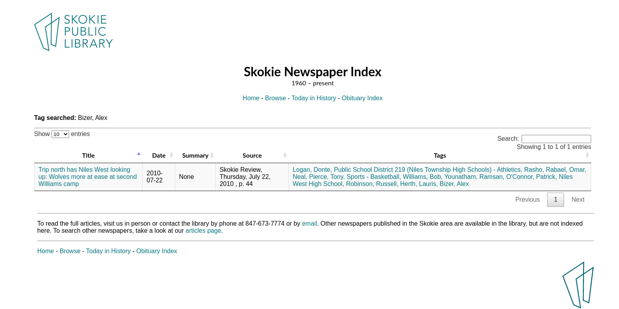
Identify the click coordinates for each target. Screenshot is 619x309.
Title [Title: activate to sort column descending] (88, 155)
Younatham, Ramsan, (474, 176)
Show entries (62, 134)
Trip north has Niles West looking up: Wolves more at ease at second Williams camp (87, 176)
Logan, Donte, (312, 169)
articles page (204, 230)
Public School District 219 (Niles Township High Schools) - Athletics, (428, 169)
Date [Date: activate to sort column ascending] (158, 155)
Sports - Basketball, (373, 176)
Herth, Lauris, (419, 183)
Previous (527, 199)
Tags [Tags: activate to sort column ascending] (440, 155)
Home (251, 98)
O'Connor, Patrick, (531, 176)
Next (577, 199)
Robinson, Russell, (372, 183)
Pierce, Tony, (327, 176)
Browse (275, 98)
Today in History (313, 98)
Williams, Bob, (423, 176)
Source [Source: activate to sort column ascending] (252, 155)
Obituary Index (362, 98)
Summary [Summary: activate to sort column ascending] (195, 155)
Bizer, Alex (454, 183)
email (309, 223)
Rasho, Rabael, (546, 169)
